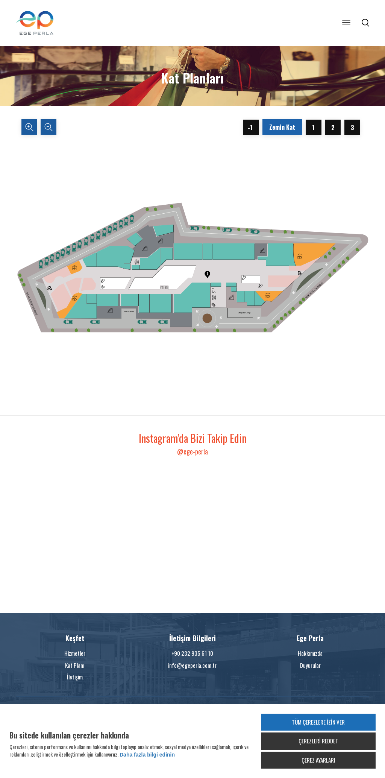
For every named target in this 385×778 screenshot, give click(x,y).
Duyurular (310, 665)
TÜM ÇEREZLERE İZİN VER (318, 722)
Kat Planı (74, 665)
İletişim (75, 677)
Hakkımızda (310, 653)
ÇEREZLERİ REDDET (318, 741)
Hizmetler (74, 653)
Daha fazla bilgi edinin (147, 755)
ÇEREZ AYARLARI (318, 760)
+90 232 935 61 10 (192, 653)
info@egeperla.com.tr (192, 665)
